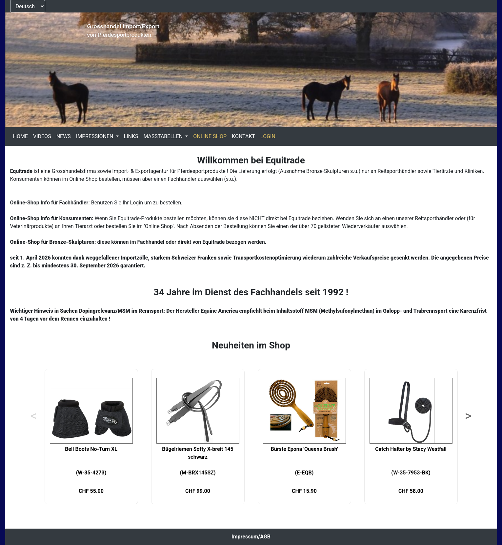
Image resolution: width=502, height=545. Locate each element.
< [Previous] (33, 416)
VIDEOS (42, 136)
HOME (20, 136)
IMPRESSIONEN (95, 136)
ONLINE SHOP (210, 136)
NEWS (63, 136)
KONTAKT (243, 136)
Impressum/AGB (251, 537)
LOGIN (267, 136)
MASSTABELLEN (163, 136)
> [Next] (468, 416)
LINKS (131, 136)
